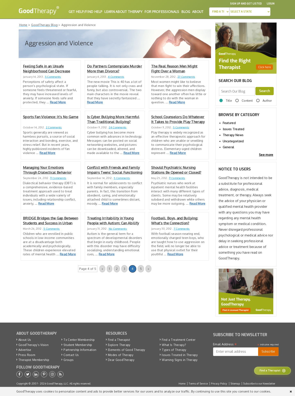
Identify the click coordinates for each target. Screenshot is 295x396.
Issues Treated (233, 129)
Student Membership (78, 345)
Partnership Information (80, 349)
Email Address (225, 344)
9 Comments (58, 178)
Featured (229, 123)
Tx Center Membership (79, 339)
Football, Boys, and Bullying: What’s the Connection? (174, 220)
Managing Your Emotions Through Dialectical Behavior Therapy (47, 170)
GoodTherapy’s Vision (33, 345)
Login (271, 3)
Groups (69, 360)
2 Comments (54, 127)
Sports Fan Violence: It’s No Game (50, 117)
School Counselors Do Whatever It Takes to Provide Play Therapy (178, 119)
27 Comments (186, 76)
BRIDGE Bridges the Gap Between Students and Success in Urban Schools (50, 221)
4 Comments (116, 76)
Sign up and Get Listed (246, 3)
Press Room (26, 355)
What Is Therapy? (174, 345)
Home (182, 383)
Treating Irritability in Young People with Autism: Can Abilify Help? (113, 221)
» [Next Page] (148, 269)
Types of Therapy (174, 349)
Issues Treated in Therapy (180, 355)
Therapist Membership (33, 360)
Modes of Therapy (120, 355)
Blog (185, 12)
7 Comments (182, 228)
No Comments (118, 228)
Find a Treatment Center (178, 339)
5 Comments (53, 76)
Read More (58, 102)
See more (266, 155)
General (228, 147)
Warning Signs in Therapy (179, 360)
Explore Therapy (119, 345)
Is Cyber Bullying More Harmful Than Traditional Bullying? (113, 119)
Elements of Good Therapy (126, 349)
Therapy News (233, 135)
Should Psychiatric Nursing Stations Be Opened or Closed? (176, 170)
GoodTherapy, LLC (57, 383)
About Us (24, 339)
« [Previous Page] (102, 269)
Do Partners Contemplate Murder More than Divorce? (114, 68)
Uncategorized (233, 141)
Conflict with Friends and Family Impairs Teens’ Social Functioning (114, 170)
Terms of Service (198, 383)
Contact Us (71, 355)
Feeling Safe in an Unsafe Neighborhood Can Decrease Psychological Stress (46, 69)
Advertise (24, 349)
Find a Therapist (119, 339)
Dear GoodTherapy (121, 360)
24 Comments (117, 127)
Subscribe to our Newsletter (259, 383)
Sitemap (235, 383)
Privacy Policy (219, 383)
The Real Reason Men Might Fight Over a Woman (174, 68)
